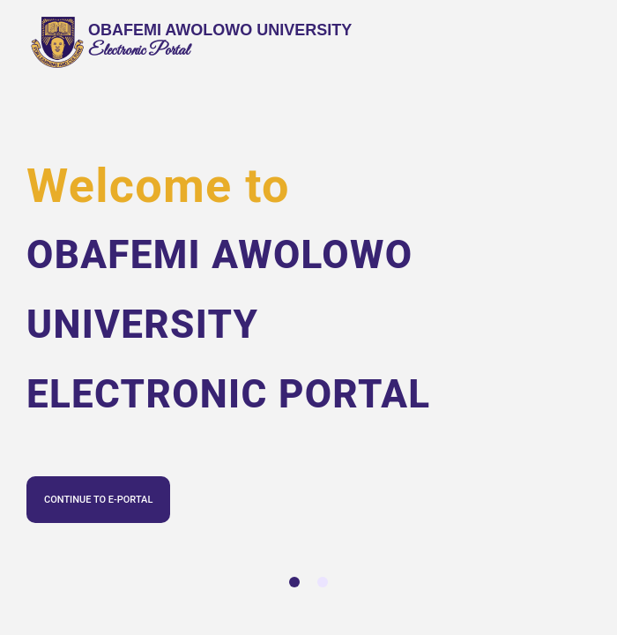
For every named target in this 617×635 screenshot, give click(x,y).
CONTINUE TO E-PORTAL (98, 499)
